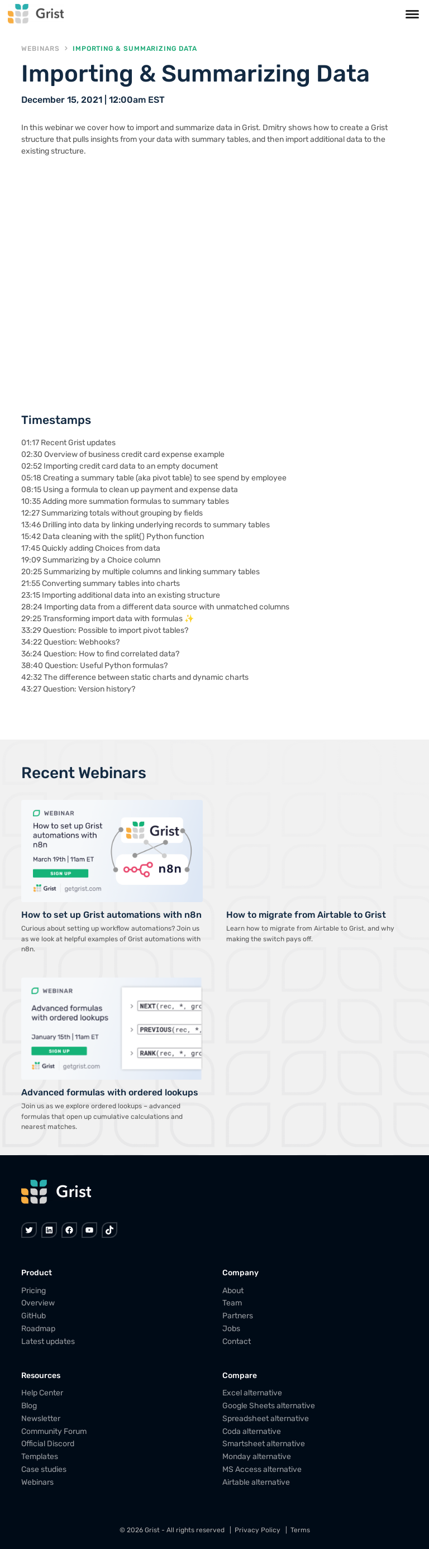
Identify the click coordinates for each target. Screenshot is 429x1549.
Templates (39, 1456)
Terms (300, 1530)
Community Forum (54, 1431)
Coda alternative (251, 1431)
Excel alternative (252, 1393)
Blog (29, 1405)
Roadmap (38, 1328)
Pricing (33, 1290)
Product (36, 1273)
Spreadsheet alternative (265, 1418)
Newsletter (40, 1418)
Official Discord (47, 1443)
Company (240, 1273)
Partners (237, 1316)
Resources (40, 1375)
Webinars (40, 49)
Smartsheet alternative (263, 1443)
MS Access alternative (262, 1469)
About (233, 1290)
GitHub (33, 1316)
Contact (236, 1341)
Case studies (43, 1469)
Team (232, 1303)
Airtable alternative (256, 1481)
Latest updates (48, 1341)
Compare (239, 1375)
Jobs (231, 1328)
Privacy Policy (257, 1530)
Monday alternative (256, 1456)
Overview (38, 1303)
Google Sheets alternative (268, 1405)
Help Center (42, 1393)
